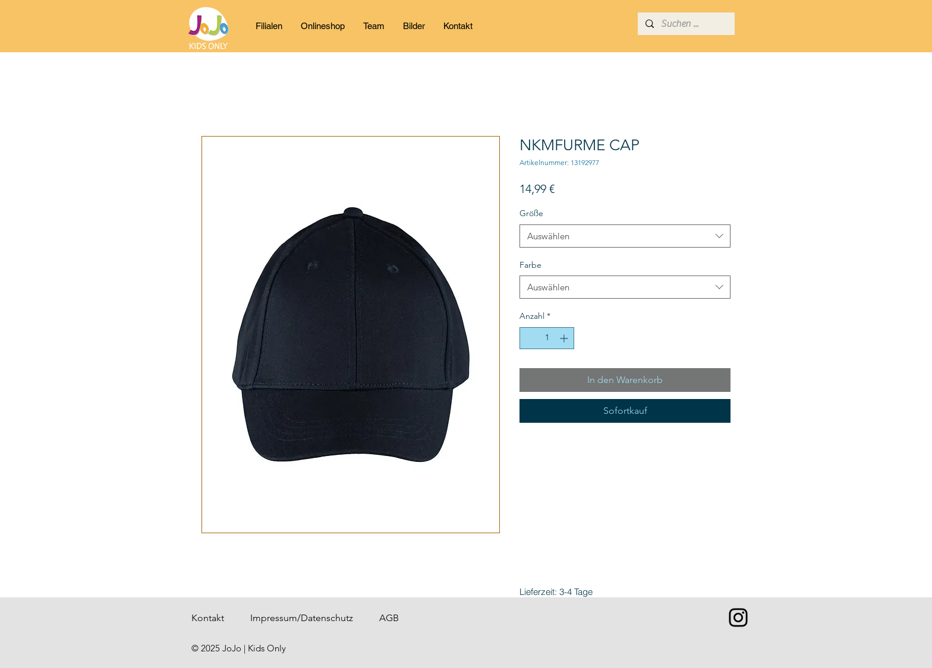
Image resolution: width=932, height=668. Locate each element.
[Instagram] (738, 617)
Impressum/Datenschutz (301, 617)
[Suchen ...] (685, 23)
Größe (531, 213)
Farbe (530, 264)
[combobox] (625, 236)
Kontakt (207, 617)
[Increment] (565, 338)
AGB (389, 617)
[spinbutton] (547, 338)
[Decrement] (528, 338)
